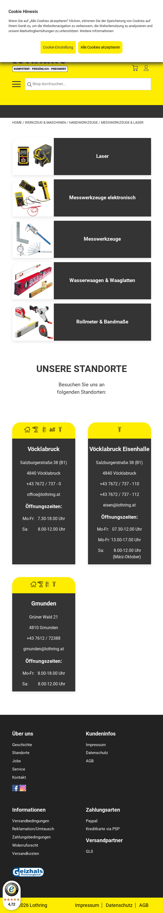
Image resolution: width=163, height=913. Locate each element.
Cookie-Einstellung (58, 47)
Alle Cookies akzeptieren (100, 47)
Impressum (96, 744)
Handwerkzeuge (84, 122)
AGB (90, 761)
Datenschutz (97, 752)
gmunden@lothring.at (43, 648)
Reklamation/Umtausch (33, 829)
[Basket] (135, 69)
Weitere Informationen (96, 31)
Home (17, 122)
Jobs (16, 761)
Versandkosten (25, 853)
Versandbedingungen (30, 821)
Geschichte (22, 744)
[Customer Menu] (146, 69)
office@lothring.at (43, 494)
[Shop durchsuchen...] (88, 84)
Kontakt (19, 777)
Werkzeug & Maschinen (46, 122)
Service (18, 769)
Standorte (20, 752)
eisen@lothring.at (119, 505)
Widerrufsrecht (25, 845)
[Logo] (40, 70)
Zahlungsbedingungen (31, 837)
